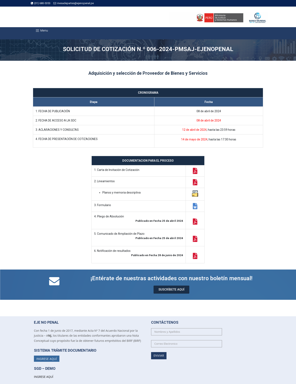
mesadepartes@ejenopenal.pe (73, 3)
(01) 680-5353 (40, 3)
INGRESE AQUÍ (43, 377)
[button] (171, 290)
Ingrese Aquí (46, 359)
